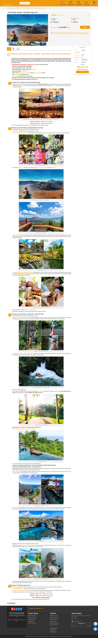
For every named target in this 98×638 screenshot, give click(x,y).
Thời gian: (75, 21)
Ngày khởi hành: (76, 18)
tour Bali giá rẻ (75, 33)
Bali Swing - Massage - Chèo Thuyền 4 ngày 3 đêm (64, 33)
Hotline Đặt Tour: (32, 608)
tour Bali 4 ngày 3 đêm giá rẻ (83, 33)
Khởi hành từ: (55, 18)
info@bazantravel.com (77, 621)
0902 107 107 (76, 618)
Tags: (52, 32)
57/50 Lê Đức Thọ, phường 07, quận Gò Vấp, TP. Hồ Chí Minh (82, 616)
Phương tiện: (55, 21)
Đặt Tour (85, 27)
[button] (47, 15)
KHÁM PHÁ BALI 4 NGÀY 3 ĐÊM (63, 32)
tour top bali (55, 32)
